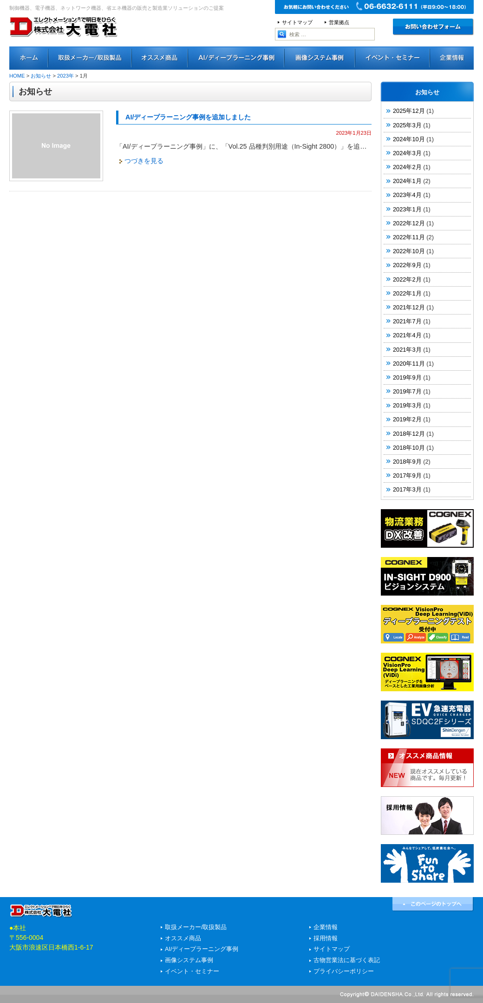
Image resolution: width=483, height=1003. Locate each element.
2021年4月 (407, 335)
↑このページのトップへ (433, 904)
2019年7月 (407, 391)
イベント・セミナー (392, 58)
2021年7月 (407, 321)
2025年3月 (407, 125)
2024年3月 (407, 153)
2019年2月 (407, 419)
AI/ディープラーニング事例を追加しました (188, 117)
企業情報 (325, 927)
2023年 (65, 76)
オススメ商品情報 (427, 767)
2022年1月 (407, 293)
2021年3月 (407, 349)
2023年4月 (407, 194)
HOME (17, 76)
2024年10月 (409, 139)
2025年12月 (409, 110)
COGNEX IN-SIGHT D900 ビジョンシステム (427, 576)
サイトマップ (297, 22)
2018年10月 (409, 447)
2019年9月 (407, 377)
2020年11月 (409, 363)
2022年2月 (407, 279)
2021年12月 (409, 307)
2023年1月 (407, 209)
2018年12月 (409, 433)
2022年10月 (409, 251)
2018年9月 (407, 461)
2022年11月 (409, 237)
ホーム (28, 58)
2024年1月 (407, 180)
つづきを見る (143, 160)
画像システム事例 (320, 58)
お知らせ (41, 76)
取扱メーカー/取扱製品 (196, 927)
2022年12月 (409, 223)
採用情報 (427, 815)
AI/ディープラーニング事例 (236, 58)
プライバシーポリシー (343, 971)
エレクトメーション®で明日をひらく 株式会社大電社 (63, 39)
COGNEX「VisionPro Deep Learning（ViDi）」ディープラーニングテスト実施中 (427, 624)
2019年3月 (407, 405)
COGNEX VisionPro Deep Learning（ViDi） (427, 672)
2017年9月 (407, 475)
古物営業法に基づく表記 (346, 960)
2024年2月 (407, 167)
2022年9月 (407, 265)
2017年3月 (407, 489)
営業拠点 (339, 22)
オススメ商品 (160, 58)
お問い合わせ (433, 27)
